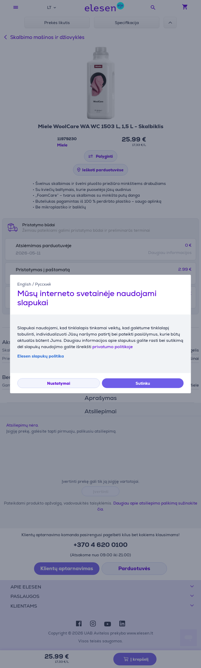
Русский (43, 284)
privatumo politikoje (112, 347)
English (24, 284)
